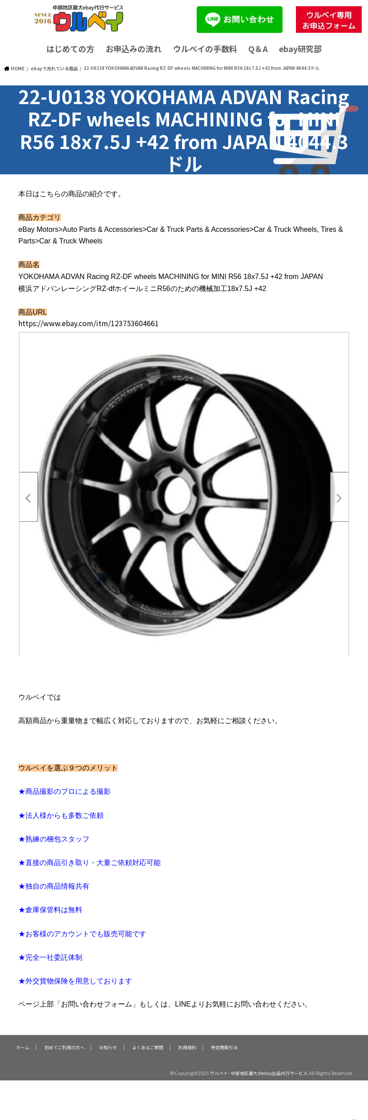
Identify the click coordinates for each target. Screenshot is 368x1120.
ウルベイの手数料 (205, 48)
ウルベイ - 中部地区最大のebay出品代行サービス (253, 1072)
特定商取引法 (224, 1046)
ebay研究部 (300, 48)
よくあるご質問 (147, 1046)
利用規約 (187, 1046)
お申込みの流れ (133, 48)
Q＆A (258, 48)
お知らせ (108, 1046)
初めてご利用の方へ (64, 1046)
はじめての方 (70, 48)
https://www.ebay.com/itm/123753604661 (88, 322)
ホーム (22, 1046)
